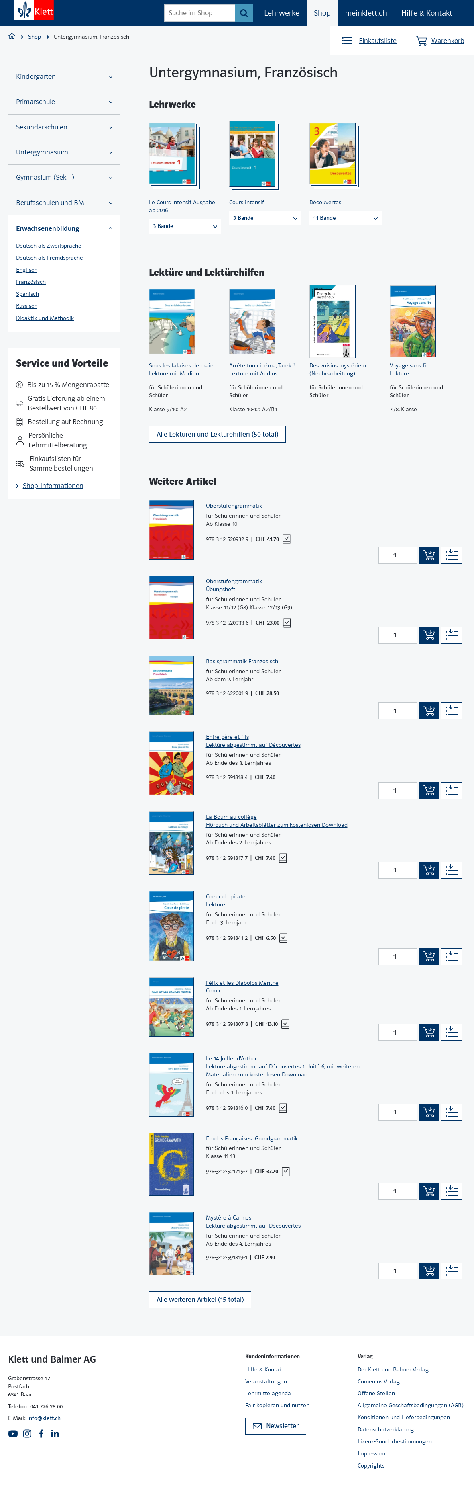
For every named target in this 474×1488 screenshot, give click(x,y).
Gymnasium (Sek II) (64, 177)
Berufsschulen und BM (64, 203)
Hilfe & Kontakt (426, 13)
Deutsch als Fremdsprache (49, 257)
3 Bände (185, 226)
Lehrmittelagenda (268, 1393)
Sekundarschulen (64, 127)
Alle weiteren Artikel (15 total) (200, 1303)
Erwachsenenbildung (64, 228)
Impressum (371, 1453)
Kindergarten (64, 76)
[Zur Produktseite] (182, 153)
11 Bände (345, 217)
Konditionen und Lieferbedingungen (404, 1417)
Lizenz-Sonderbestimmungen (395, 1441)
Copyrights (371, 1465)
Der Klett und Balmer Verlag (393, 1369)
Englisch (26, 269)
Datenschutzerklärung (386, 1429)
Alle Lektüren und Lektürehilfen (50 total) (217, 438)
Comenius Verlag (379, 1381)
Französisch (31, 281)
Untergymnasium (64, 152)
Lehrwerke (281, 13)
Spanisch (27, 293)
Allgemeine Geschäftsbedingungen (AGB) (411, 1405)
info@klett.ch (44, 1418)
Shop (322, 13)
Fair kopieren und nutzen (277, 1405)
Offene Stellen (376, 1393)
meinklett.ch (366, 13)
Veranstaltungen (266, 1381)
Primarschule (64, 102)
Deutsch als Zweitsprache (48, 245)
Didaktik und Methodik (45, 318)
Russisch (26, 305)
